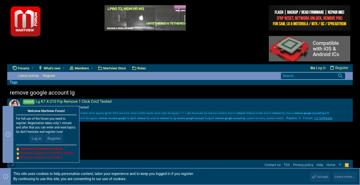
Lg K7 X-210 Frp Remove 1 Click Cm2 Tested (67, 101)
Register (54, 139)
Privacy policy (303, 165)
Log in (36, 139)
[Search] (313, 76)
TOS (287, 165)
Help (319, 165)
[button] (32, 68)
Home (330, 165)
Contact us (272, 165)
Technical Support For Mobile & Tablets (46, 154)
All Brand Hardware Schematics (41, 158)
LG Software (323, 118)
